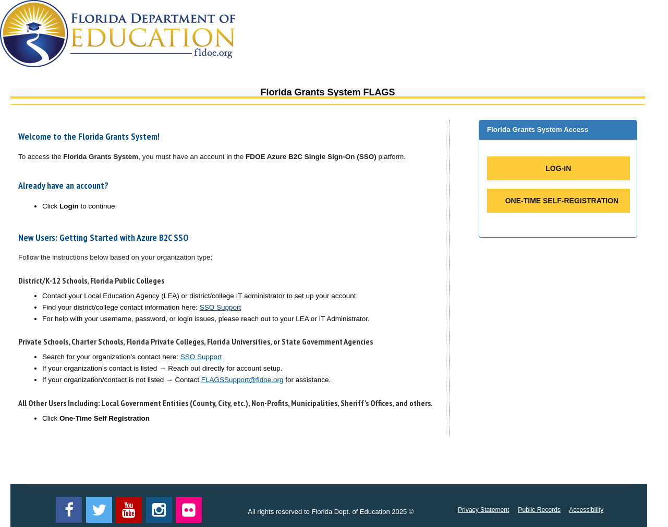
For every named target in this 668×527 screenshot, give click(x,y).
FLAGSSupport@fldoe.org (242, 380)
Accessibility (586, 509)
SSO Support (220, 307)
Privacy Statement (483, 509)
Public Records (539, 509)
